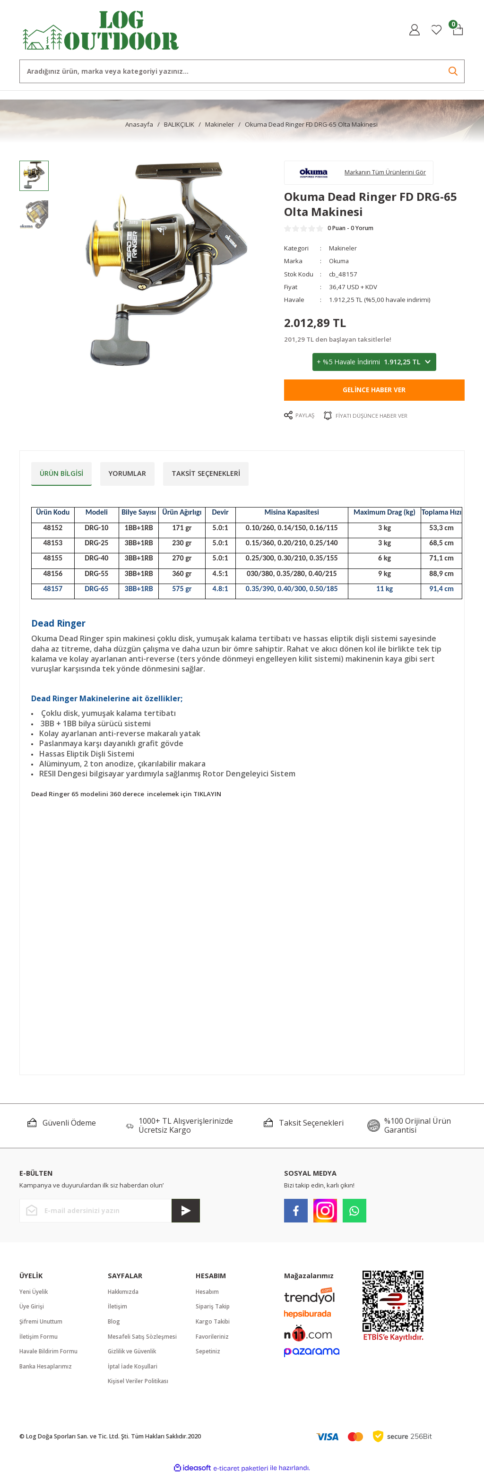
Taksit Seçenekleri (206, 475)
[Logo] (101, 29)
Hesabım (208, 1294)
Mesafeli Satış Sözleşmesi (143, 1340)
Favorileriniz (212, 1340)
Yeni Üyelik (34, 1294)
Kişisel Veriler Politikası (139, 1386)
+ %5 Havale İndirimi (374, 365)
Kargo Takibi (213, 1325)
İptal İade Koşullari (133, 1371)
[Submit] (186, 1213)
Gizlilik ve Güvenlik (133, 1355)
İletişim (118, 1310)
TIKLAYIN (207, 796)
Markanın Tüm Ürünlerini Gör (389, 173)
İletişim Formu (38, 1340)
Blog (114, 1325)
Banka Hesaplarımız (46, 1371)
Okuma (340, 263)
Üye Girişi (32, 1310)
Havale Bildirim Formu (49, 1355)
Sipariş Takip (214, 1310)
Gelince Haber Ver (374, 392)
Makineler (343, 251)
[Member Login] (414, 29)
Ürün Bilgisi (61, 475)
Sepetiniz (208, 1355)
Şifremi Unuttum (41, 1325)
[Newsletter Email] (109, 1213)
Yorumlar (127, 475)
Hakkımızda (124, 1294)
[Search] (242, 71)
